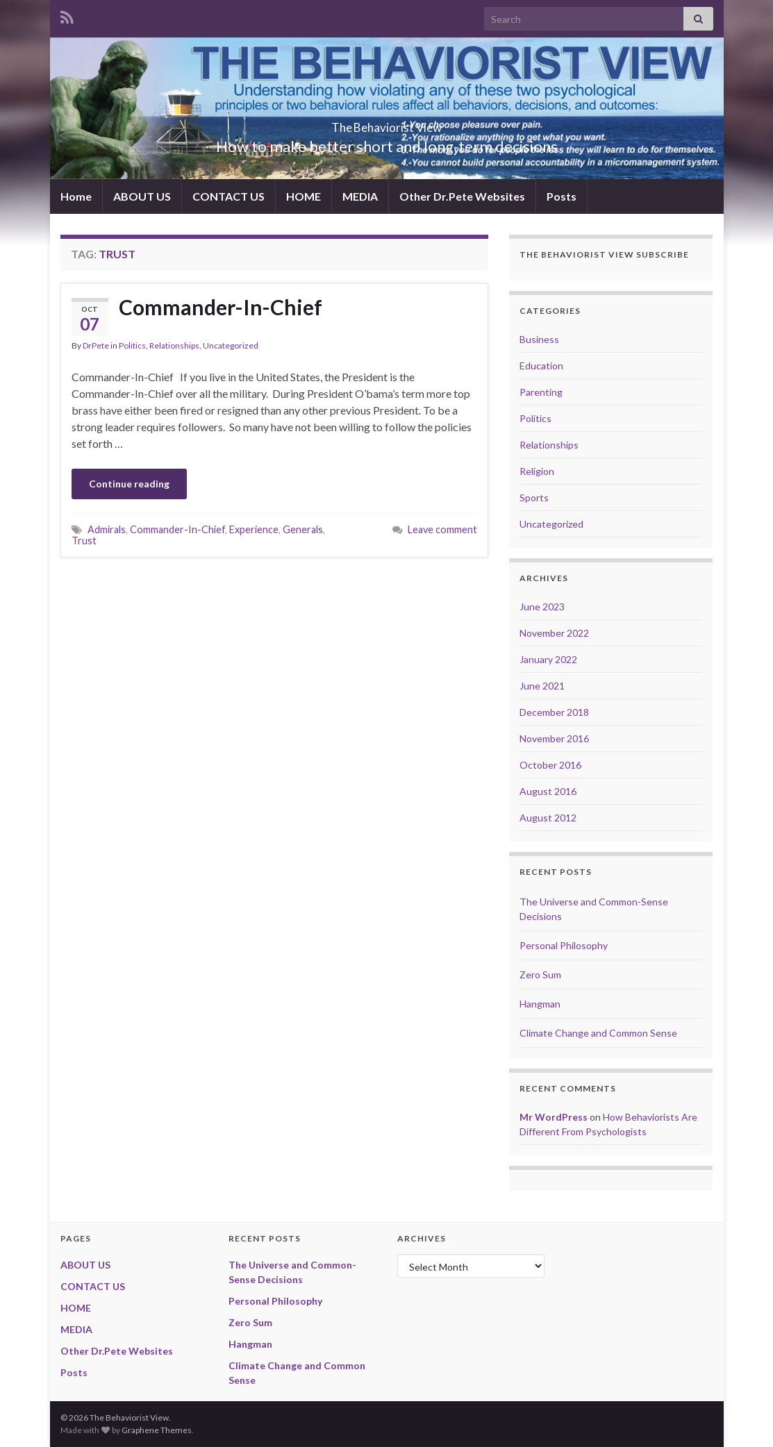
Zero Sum (540, 974)
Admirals (107, 529)
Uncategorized (230, 345)
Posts (561, 196)
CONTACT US (228, 196)
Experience (254, 529)
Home (76, 196)
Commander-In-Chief (220, 306)
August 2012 (548, 817)
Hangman (540, 1004)
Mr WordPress (554, 1117)
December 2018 (554, 712)
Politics (132, 345)
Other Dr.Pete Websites (462, 196)
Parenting (541, 392)
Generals (303, 529)
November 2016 (554, 738)
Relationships (174, 345)
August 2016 (548, 791)
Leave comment (442, 529)
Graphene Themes (157, 1430)
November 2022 (554, 633)
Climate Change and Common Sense (598, 1033)
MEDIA (360, 196)
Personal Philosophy (564, 945)
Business (539, 339)
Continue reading (129, 484)
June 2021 (542, 686)
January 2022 (548, 659)
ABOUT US (142, 196)
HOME (303, 196)
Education (541, 365)
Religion (537, 471)
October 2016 (550, 765)
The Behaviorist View (387, 123)
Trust (84, 540)
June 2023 (542, 606)
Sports (534, 497)
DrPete (96, 345)
